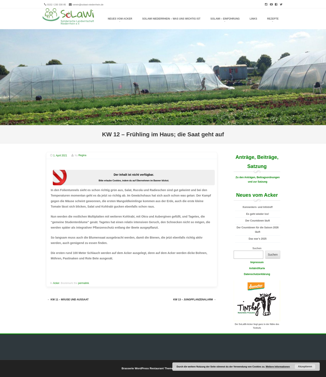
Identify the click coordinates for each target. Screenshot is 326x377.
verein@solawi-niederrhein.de (88, 4)
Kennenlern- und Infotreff (258, 207)
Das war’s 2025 (258, 238)
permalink (83, 283)
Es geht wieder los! (257, 214)
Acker (56, 283)
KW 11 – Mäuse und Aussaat (68, 299)
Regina (82, 155)
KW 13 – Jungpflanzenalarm (194, 299)
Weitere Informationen (278, 366)
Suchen (256, 248)
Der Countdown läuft (257, 220)
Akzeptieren (305, 366)
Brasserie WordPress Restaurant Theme (147, 368)
